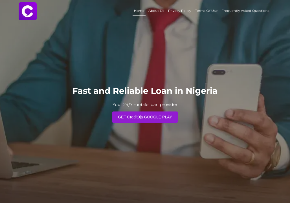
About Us (156, 10)
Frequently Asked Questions (245, 10)
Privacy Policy (179, 10)
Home (139, 10)
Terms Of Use (206, 10)
